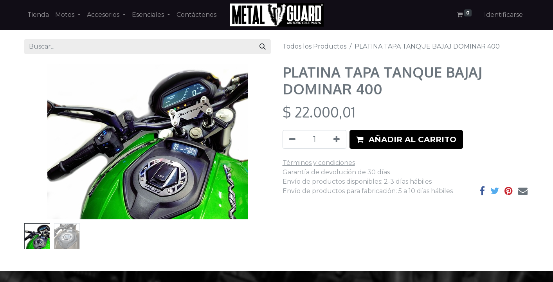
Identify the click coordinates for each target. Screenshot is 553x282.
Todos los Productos (314, 46)
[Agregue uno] (336, 139)
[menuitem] (38, 15)
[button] (406, 139)
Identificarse (503, 14)
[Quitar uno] (292, 139)
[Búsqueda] (262, 46)
